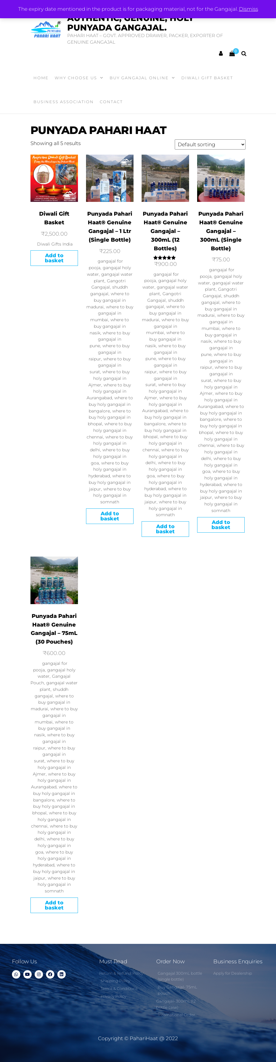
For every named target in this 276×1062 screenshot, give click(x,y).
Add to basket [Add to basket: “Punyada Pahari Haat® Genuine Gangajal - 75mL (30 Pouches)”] (54, 905)
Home (41, 77)
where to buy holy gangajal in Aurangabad (109, 391)
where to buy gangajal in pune (110, 339)
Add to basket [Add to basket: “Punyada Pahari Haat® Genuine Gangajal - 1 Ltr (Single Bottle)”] (109, 516)
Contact (111, 101)
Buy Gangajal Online (139, 77)
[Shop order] (210, 144)
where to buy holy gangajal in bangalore (111, 404)
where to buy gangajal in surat (110, 365)
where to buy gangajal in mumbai (111, 313)
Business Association (63, 101)
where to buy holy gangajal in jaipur (110, 482)
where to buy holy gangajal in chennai (109, 430)
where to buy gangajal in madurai (107, 300)
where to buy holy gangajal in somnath (112, 496)
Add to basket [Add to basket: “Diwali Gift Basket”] (54, 257)
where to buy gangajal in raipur (109, 352)
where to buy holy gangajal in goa (110, 456)
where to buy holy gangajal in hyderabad (108, 470)
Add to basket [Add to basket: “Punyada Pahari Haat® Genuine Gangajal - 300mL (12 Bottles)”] (165, 528)
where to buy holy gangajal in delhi (111, 443)
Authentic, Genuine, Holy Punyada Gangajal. (130, 23)
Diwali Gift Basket (207, 77)
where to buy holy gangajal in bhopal (109, 417)
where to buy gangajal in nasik (109, 326)
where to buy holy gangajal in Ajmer (109, 378)
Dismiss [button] (248, 9)
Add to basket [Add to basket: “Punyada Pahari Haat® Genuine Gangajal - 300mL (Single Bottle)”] (220, 524)
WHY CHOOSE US (76, 77)
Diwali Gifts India (55, 244)
